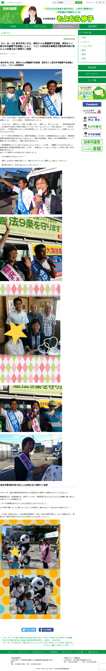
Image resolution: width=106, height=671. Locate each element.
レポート (13, 54)
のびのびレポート (66, 26)
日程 (84, 37)
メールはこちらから (11, 2)
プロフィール (39, 26)
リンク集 (92, 80)
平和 (84, 59)
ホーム (10, 652)
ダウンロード (92, 74)
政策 (84, 50)
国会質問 (92, 26)
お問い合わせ (93, 652)
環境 (84, 54)
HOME (13, 26)
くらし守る (87, 46)
